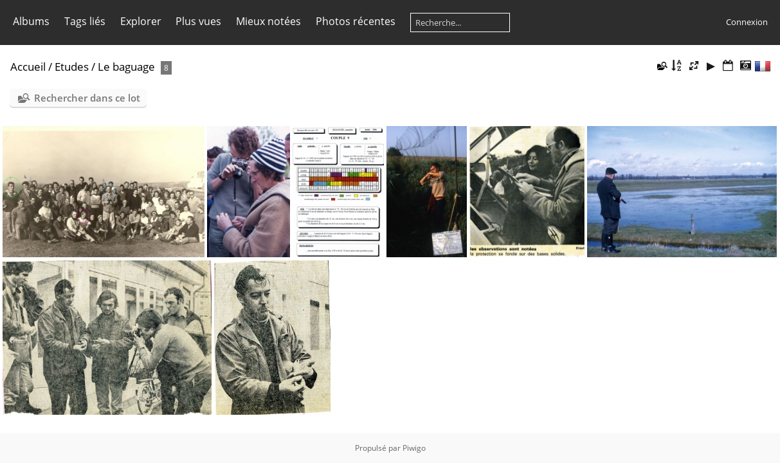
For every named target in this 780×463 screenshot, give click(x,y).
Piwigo (414, 447)
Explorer (140, 21)
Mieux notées (268, 21)
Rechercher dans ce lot (87, 97)
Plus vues (198, 21)
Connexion (747, 22)
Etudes (72, 66)
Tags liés (84, 21)
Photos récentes (355, 21)
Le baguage (126, 66)
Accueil (28, 66)
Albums (31, 21)
